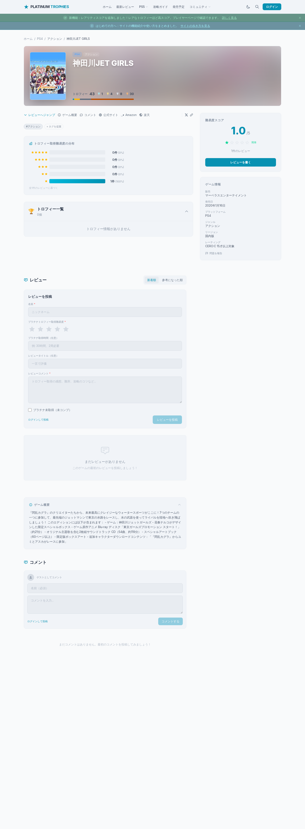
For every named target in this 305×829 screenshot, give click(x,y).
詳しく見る (229, 17)
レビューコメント (39, 373)
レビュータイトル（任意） (43, 355)
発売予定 (178, 6)
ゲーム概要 (67, 115)
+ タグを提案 (53, 126)
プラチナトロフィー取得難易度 (47, 321)
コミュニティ (200, 6)
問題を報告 (213, 253)
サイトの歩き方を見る (195, 26)
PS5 (143, 6)
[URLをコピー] (191, 115)
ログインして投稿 (38, 419)
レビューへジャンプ (39, 115)
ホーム (107, 6)
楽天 (144, 115)
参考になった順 (172, 280)
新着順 (151, 280)
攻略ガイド (160, 6)
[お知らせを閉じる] (299, 17)
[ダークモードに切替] (248, 6)
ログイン (272, 6)
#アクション (33, 126)
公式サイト (108, 115)
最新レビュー (125, 6)
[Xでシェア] (186, 115)
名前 (31, 304)
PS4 (40, 38)
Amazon (129, 115)
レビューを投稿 (167, 419)
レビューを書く (240, 162)
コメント (88, 115)
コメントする (170, 621)
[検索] (257, 7)
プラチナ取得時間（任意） (43, 337)
